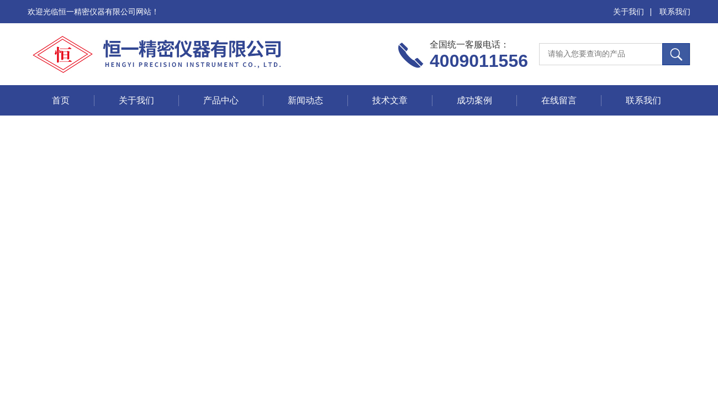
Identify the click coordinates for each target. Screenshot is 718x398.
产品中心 (221, 100)
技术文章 (390, 100)
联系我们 (674, 11)
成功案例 (474, 100)
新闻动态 (305, 100)
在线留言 (559, 100)
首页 (61, 100)
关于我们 (628, 11)
